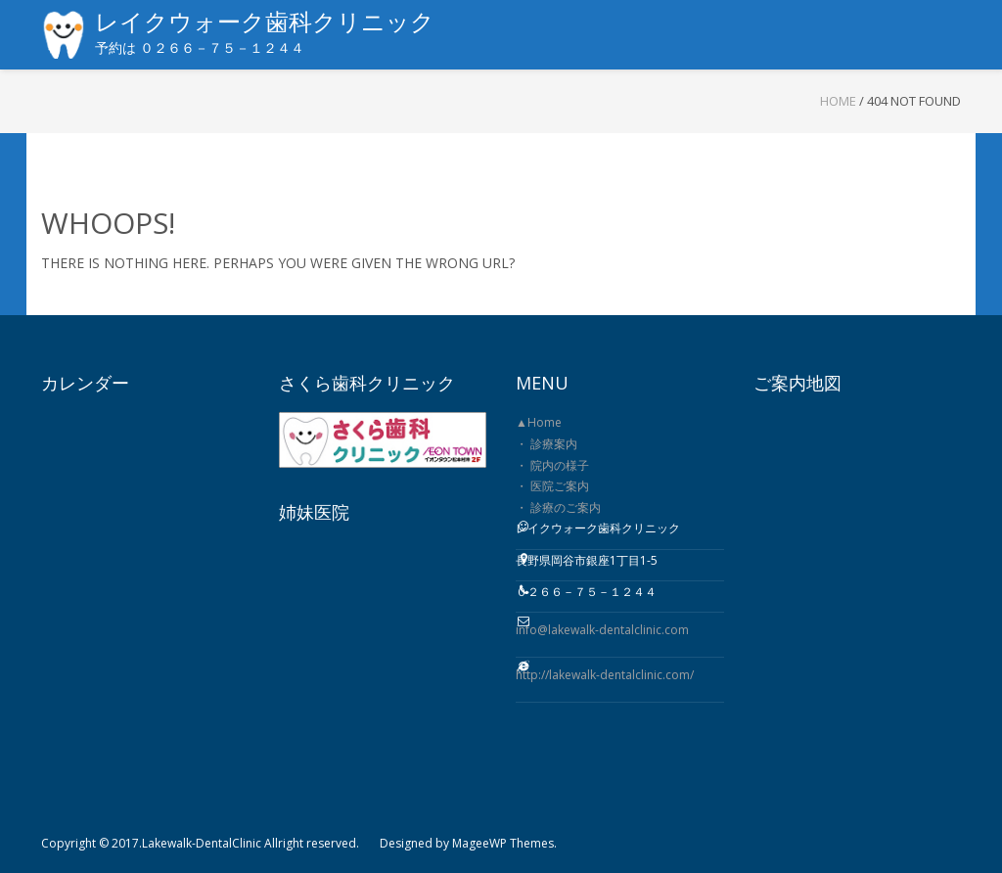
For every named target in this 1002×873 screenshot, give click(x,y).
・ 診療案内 (546, 444)
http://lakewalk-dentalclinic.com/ (605, 674)
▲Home (539, 422)
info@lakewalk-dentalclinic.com (602, 629)
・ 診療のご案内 (558, 507)
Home (838, 101)
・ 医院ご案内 (552, 486)
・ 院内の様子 (552, 465)
